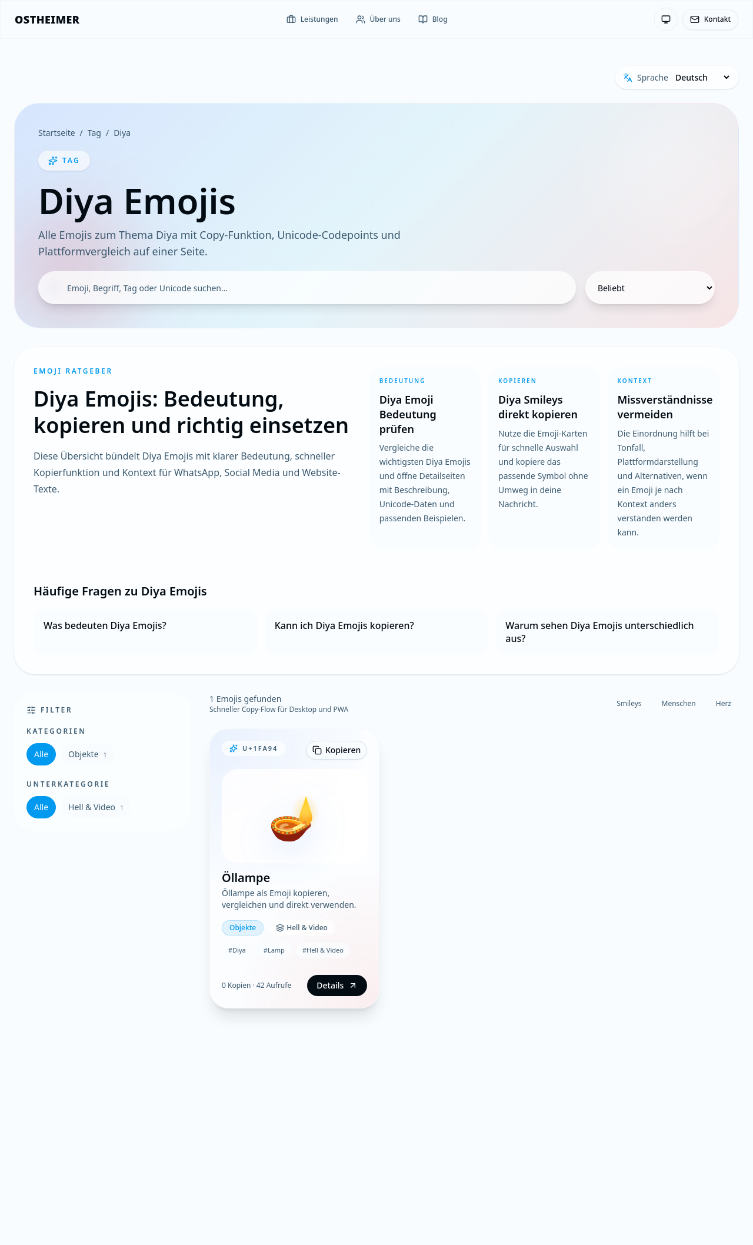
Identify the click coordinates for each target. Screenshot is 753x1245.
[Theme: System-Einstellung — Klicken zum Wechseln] (666, 19)
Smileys (629, 703)
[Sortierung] (650, 287)
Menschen (679, 703)
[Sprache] (702, 77)
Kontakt (710, 19)
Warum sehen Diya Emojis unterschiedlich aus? (599, 632)
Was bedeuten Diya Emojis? (105, 625)
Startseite (56, 132)
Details (337, 985)
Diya (122, 132)
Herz (723, 703)
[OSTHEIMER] (47, 19)
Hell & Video (96, 807)
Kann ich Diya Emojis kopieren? (344, 625)
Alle (41, 754)
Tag (94, 132)
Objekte (87, 754)
